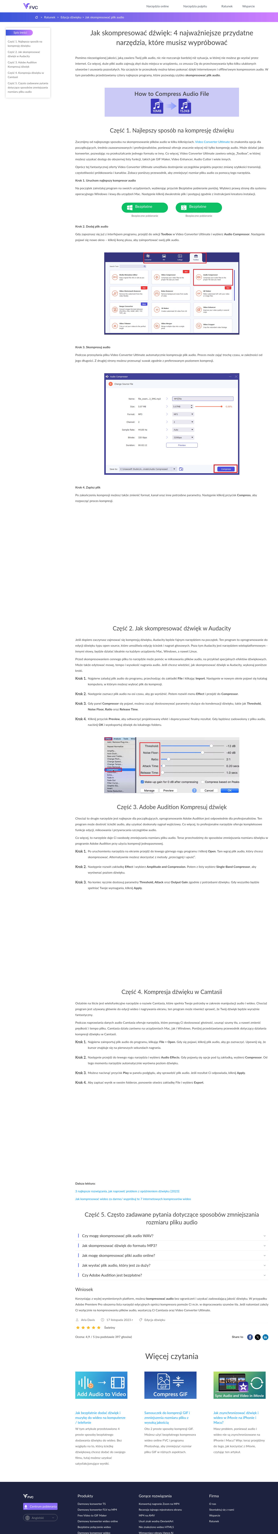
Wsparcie (248, 6)
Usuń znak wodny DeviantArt (156, 1521)
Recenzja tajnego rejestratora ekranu (160, 1509)
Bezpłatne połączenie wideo (94, 1527)
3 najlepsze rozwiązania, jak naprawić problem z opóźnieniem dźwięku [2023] (127, 1191)
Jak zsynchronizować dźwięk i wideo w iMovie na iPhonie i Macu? (236, 1417)
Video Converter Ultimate (212, 142)
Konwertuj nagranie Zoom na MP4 (159, 1503)
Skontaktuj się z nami (221, 1509)
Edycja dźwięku (71, 17)
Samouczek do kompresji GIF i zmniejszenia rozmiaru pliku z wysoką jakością (167, 1417)
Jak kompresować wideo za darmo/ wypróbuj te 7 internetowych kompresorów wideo (133, 1199)
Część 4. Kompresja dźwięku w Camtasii (26, 75)
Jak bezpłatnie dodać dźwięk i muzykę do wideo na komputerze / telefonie (100, 1417)
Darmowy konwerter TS (92, 1503)
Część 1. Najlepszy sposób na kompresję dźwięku (25, 43)
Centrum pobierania (40, 1506)
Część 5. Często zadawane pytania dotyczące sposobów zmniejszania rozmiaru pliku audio (28, 87)
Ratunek (227, 6)
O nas (212, 1503)
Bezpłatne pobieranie (151, 208)
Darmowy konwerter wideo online (98, 1521)
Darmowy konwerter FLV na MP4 (97, 1509)
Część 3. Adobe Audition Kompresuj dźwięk (22, 64)
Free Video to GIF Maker (92, 1515)
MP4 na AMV (147, 1515)
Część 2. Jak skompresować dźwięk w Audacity (24, 54)
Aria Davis (88, 1320)
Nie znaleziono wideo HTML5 (156, 1527)
